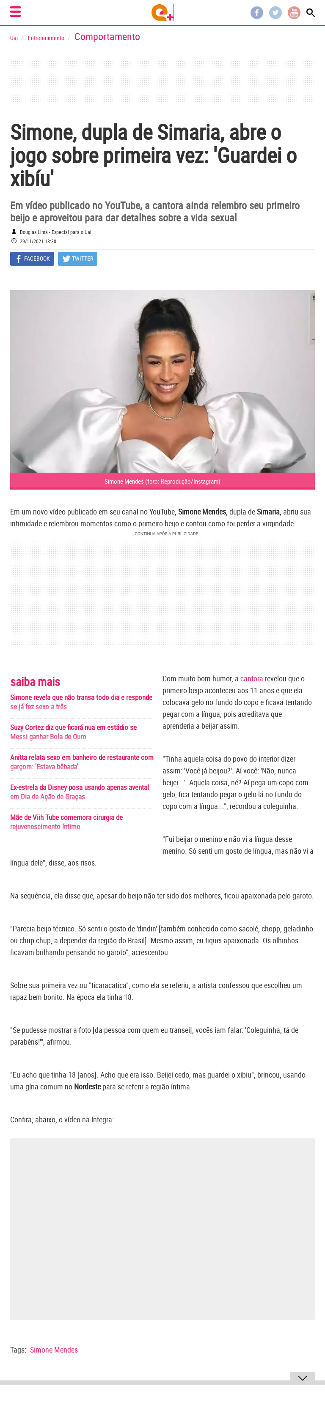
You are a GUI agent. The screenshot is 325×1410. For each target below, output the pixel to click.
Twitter (275, 12)
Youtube (294, 12)
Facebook (257, 12)
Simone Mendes (54, 1350)
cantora (251, 678)
